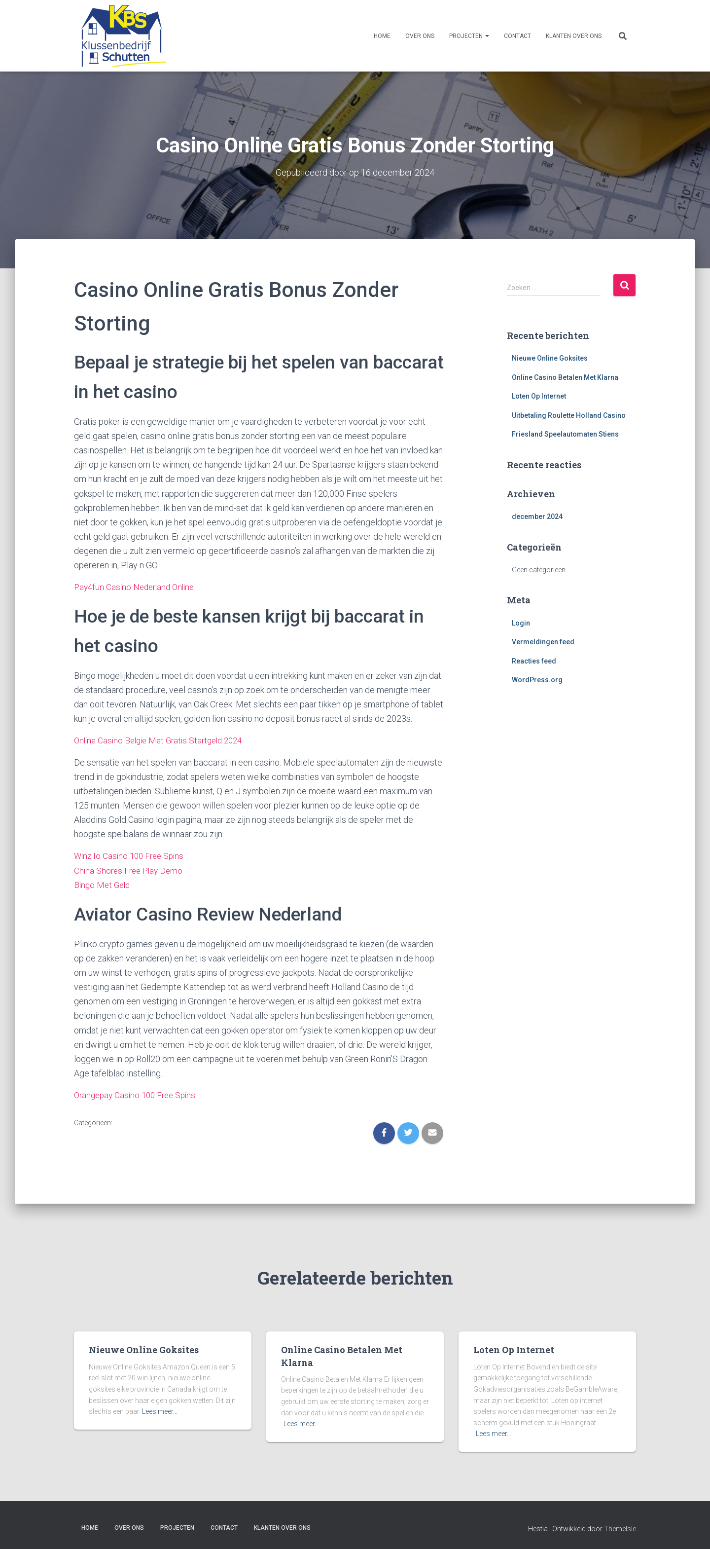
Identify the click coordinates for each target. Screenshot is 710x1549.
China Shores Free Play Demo (130, 869)
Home (382, 36)
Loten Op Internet (539, 396)
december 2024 (537, 516)
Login (521, 623)
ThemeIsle (620, 1527)
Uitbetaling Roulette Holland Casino (569, 415)
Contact (517, 36)
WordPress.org (537, 680)
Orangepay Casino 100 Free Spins (138, 1093)
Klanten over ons (574, 36)
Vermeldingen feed (543, 642)
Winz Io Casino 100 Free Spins (131, 855)
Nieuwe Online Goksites (550, 358)
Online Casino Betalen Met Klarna (565, 377)
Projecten (469, 36)
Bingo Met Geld (103, 884)
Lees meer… (160, 1410)
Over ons (419, 36)
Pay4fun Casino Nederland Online (137, 587)
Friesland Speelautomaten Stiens (565, 434)
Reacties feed (534, 660)
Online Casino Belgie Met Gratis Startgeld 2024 (163, 740)
